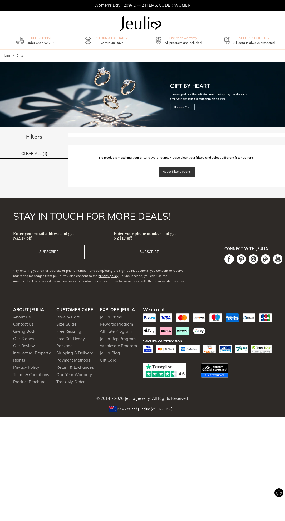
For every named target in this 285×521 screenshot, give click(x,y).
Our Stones (23, 338)
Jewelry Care (68, 317)
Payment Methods (73, 360)
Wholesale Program (118, 345)
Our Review (24, 345)
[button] (142, 408)
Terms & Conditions (31, 374)
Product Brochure (29, 381)
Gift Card (108, 360)
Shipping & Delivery (74, 352)
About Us (22, 317)
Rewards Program (116, 324)
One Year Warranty (74, 374)
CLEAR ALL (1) (34, 153)
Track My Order (70, 381)
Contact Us (23, 324)
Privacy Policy (26, 367)
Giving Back (24, 331)
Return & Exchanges (75, 367)
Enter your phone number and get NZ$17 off (145, 235)
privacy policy (108, 276)
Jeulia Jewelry (137, 398)
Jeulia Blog (110, 352)
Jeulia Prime (111, 317)
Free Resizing (68, 331)
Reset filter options (177, 171)
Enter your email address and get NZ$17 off (43, 235)
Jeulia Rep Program (118, 338)
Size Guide (66, 324)
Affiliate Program (116, 331)
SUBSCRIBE (48, 252)
